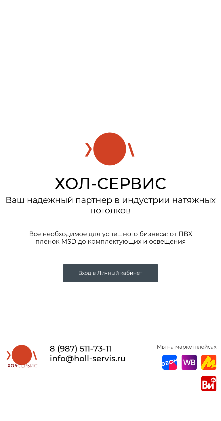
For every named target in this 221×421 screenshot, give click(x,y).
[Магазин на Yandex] (208, 368)
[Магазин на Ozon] (169, 368)
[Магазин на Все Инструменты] (208, 389)
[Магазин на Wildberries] (189, 368)
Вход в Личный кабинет (110, 273)
